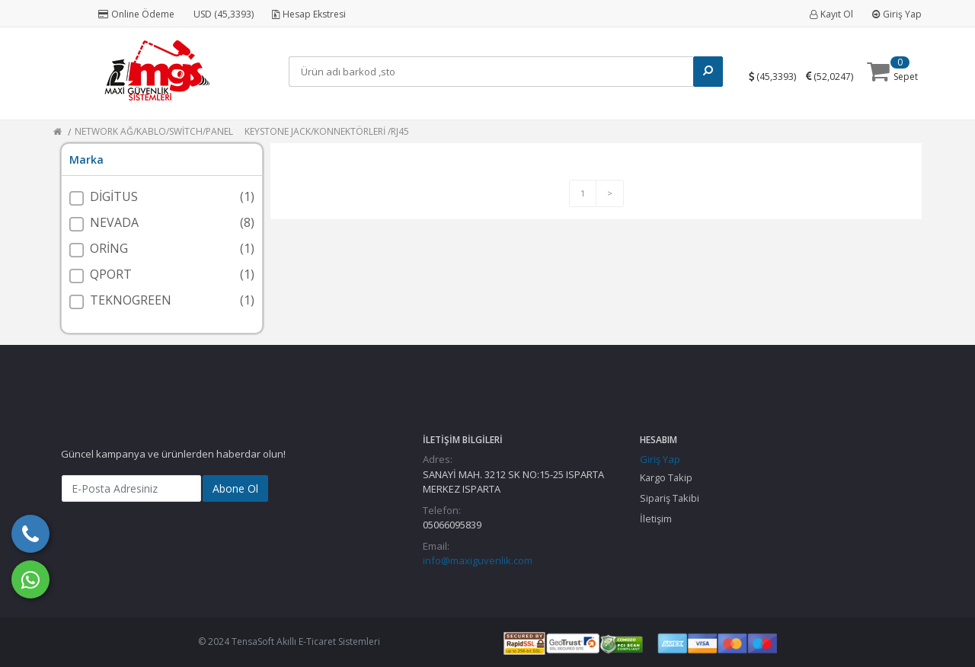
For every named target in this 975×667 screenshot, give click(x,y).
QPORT (111, 274)
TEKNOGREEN (130, 300)
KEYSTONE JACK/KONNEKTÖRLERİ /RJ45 (327, 131)
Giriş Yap (897, 14)
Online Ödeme (136, 14)
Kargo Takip (666, 477)
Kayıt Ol (831, 14)
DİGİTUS (114, 196)
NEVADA (114, 222)
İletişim (656, 518)
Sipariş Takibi (669, 498)
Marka (86, 159)
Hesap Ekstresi (309, 14)
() (780, 76)
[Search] (495, 71)
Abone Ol (235, 488)
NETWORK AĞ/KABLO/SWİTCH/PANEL (154, 131)
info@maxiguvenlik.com (477, 560)
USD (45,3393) (223, 14)
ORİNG (109, 248)
